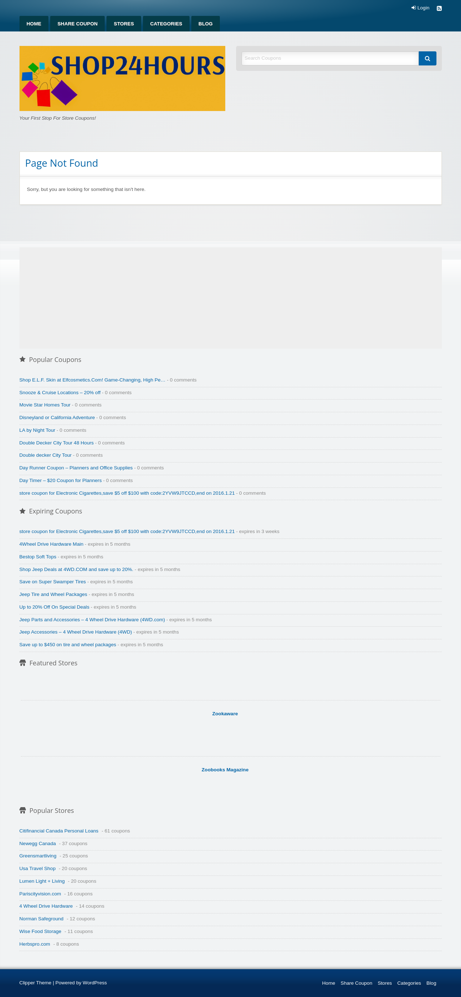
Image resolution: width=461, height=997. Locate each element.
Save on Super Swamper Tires (52, 581)
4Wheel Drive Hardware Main (51, 544)
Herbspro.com (34, 944)
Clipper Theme (35, 982)
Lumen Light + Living (42, 881)
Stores (124, 23)
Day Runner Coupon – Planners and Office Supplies (76, 467)
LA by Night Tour (37, 430)
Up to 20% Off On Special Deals (54, 607)
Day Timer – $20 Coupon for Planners (60, 480)
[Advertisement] (230, 298)
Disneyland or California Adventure (57, 417)
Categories (166, 23)
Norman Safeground (41, 918)
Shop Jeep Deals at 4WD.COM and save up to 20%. (76, 569)
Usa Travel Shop (37, 868)
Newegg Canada (37, 843)
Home (34, 23)
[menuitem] (34, 23)
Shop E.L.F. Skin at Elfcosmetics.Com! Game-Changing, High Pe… (92, 380)
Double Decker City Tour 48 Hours (56, 443)
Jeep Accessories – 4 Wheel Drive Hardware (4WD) (75, 632)
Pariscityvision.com (40, 893)
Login (420, 7)
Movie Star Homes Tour (45, 405)
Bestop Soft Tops (38, 556)
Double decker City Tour (45, 455)
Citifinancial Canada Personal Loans (59, 831)
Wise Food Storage (40, 931)
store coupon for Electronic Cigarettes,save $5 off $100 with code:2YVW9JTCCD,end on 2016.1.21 (127, 493)
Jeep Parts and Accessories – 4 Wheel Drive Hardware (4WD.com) (92, 619)
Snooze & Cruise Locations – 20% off (60, 392)
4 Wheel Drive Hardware (46, 906)
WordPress (95, 982)
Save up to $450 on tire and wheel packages (67, 644)
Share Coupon (77, 23)
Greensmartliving (38, 855)
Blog (206, 23)
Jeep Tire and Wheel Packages (53, 594)
